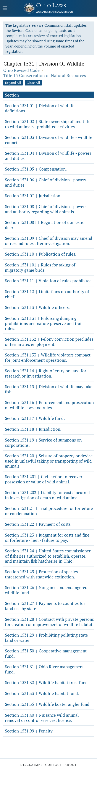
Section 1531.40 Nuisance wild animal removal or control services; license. (42, 717)
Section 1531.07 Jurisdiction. (33, 195)
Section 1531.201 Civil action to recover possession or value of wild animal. (43, 479)
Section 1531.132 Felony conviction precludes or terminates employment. (49, 341)
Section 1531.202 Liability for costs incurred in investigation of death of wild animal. (47, 495)
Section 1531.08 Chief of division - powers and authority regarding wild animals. (45, 209)
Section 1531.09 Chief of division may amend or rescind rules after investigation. (48, 240)
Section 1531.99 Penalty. (29, 731)
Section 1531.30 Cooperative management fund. (46, 653)
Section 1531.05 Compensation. (36, 169)
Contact (53, 765)
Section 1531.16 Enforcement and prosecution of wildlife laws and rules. (49, 405)
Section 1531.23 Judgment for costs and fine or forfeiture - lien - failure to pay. (47, 537)
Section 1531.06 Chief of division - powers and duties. (45, 182)
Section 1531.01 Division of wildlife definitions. (39, 108)
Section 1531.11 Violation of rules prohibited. (49, 280)
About (71, 765)
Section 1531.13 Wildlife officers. (37, 307)
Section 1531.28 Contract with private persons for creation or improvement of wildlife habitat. (49, 621)
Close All (33, 82)
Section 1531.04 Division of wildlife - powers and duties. (48, 155)
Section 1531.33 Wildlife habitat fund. (42, 693)
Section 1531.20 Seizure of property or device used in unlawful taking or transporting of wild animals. (49, 461)
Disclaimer (31, 765)
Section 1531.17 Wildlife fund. (35, 418)
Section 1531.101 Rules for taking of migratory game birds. (40, 267)
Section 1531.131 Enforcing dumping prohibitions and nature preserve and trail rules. (44, 323)
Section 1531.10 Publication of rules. (40, 254)
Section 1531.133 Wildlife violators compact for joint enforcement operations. (48, 357)
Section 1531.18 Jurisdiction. (33, 429)
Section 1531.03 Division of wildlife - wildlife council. (48, 140)
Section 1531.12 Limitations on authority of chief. (47, 294)
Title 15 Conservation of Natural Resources (44, 75)
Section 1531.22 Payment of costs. (38, 524)
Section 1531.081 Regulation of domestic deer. (44, 225)
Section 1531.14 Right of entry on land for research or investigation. (45, 373)
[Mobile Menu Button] (5, 9)
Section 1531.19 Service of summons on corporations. (43, 442)
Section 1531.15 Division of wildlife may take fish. (48, 389)
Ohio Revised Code (21, 70)
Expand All (13, 82)
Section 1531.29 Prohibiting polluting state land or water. (46, 637)
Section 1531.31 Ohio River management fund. (44, 669)
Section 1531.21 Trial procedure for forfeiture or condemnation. (49, 511)
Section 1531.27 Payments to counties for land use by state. (45, 606)
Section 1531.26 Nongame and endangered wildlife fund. (46, 590)
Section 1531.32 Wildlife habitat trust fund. (47, 682)
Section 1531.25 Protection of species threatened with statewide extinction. (41, 574)
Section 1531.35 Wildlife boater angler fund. (48, 704)
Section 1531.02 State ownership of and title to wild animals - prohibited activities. (48, 124)
